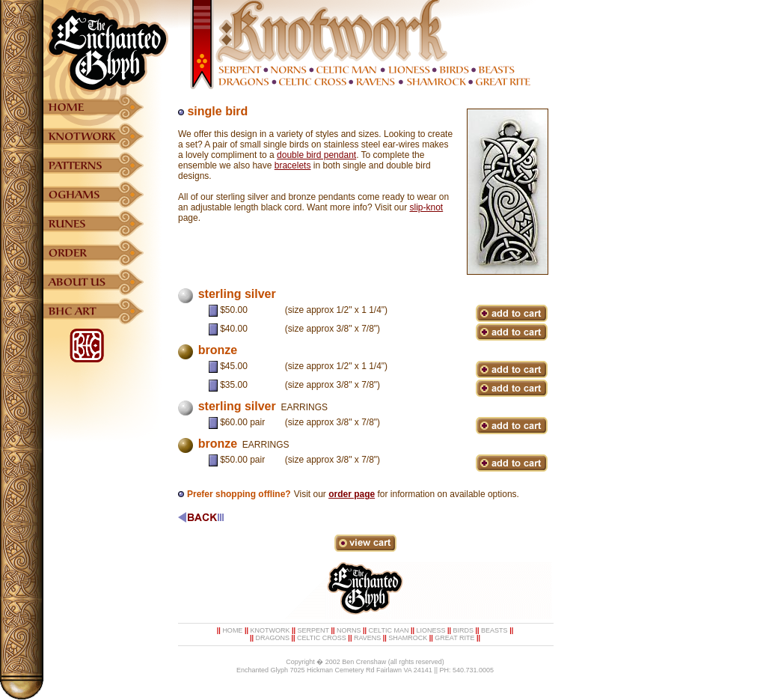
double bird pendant (316, 155)
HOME (232, 630)
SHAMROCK (407, 638)
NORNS (349, 630)
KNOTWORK (269, 630)
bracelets (293, 165)
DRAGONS (272, 638)
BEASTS (494, 630)
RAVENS (367, 638)
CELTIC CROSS (321, 638)
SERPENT (313, 630)
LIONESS (430, 630)
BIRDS (463, 630)
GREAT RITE (454, 638)
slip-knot (427, 207)
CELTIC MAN (389, 630)
